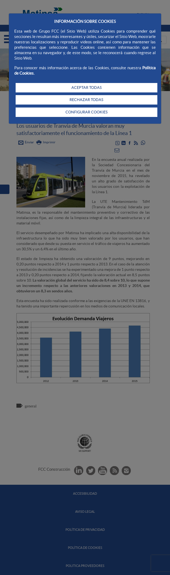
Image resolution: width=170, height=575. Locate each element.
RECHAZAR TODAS (86, 100)
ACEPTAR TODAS (86, 87)
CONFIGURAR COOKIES (86, 112)
